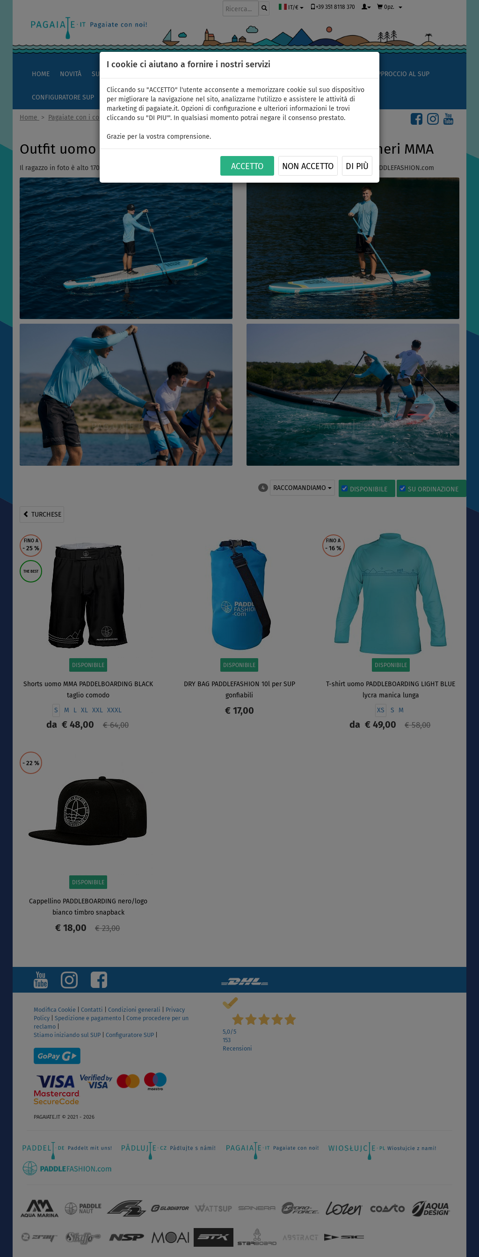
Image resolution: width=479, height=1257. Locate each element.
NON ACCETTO (308, 166)
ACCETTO (247, 166)
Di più (357, 166)
